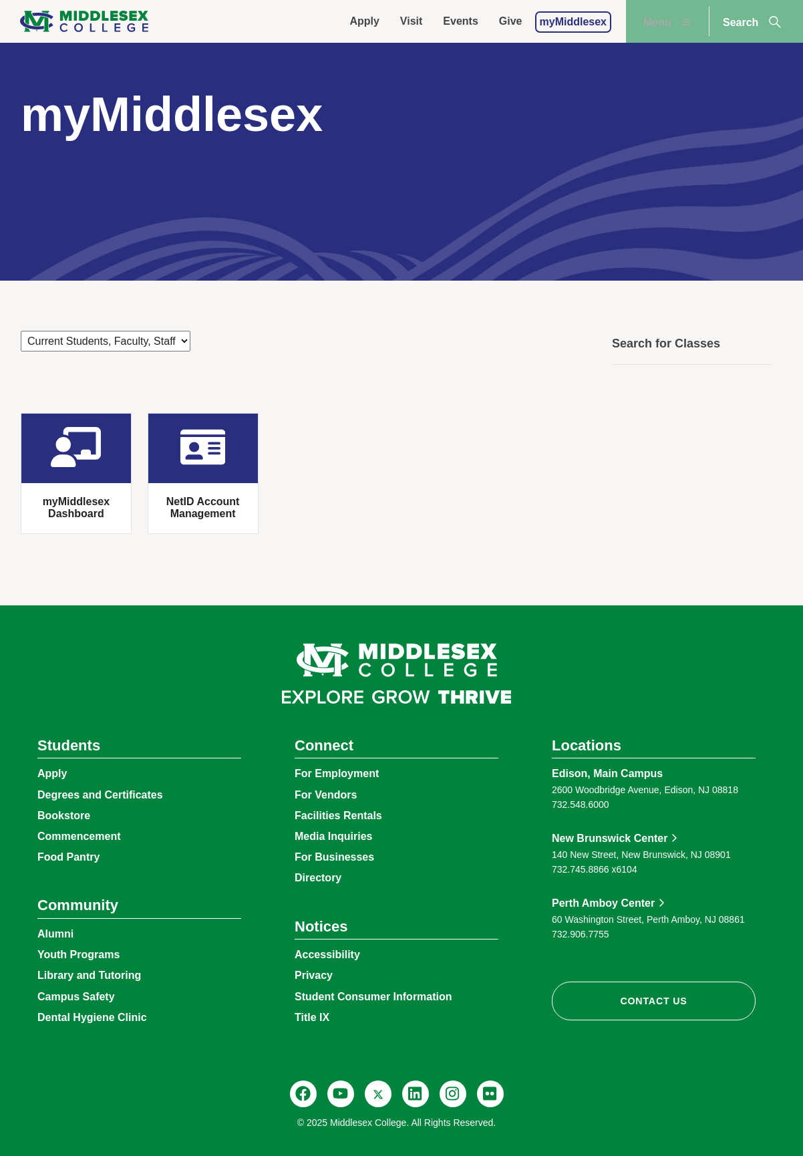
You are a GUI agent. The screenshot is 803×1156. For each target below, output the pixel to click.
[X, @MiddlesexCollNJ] (378, 1093)
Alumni (55, 934)
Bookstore (63, 815)
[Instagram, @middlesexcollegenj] (453, 1093)
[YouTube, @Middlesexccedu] (340, 1093)
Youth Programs (78, 954)
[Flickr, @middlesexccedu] (490, 1093)
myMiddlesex (573, 21)
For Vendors (326, 795)
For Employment (337, 773)
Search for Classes (666, 343)
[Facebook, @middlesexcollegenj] (303, 1093)
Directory (318, 877)
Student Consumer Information (373, 996)
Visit (411, 21)
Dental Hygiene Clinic (92, 1017)
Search (753, 22)
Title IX (312, 1017)
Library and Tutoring (89, 975)
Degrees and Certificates (100, 795)
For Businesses (334, 857)
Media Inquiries (333, 836)
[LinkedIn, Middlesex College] (415, 1093)
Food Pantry (68, 857)
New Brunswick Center (609, 838)
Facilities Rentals (338, 815)
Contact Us (653, 1001)
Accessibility (327, 954)
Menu (668, 22)
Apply (364, 21)
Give (510, 21)
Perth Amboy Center (603, 903)
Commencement (78, 836)
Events (460, 21)
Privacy (314, 975)
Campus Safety (76, 996)
